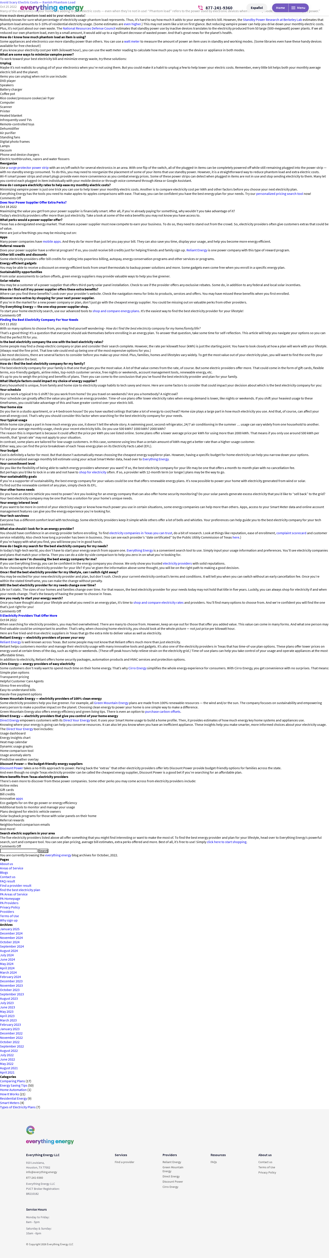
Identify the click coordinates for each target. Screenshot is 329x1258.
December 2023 (11, 981)
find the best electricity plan (20, 890)
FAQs (214, 1162)
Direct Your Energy (76, 720)
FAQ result (7, 881)
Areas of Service (11, 868)
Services (121, 1155)
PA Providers (9, 903)
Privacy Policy (10, 907)
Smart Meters (10, 1103)
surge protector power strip (28, 167)
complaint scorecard (291, 533)
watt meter (132, 41)
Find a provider (124, 1162)
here (236, 537)
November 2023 (11, 985)
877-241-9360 (215, 7)
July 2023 (7, 1003)
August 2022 (9, 1050)
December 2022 (11, 1033)
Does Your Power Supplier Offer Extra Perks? (33, 202)
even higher (132, 24)
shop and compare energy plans (116, 311)
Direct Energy (9, 720)
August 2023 (9, 998)
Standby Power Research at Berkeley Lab (272, 19)
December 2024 (11, 933)
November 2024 (11, 937)
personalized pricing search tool (279, 193)
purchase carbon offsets (162, 711)
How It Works (9, 1094)
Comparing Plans (12, 1081)
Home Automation (13, 1089)
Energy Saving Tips (13, 1085)
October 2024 (10, 942)
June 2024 (7, 959)
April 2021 (7, 1072)
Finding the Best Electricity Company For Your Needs (39, 319)
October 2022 (10, 1042)
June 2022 (7, 1059)
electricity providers (177, 563)
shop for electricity (92, 472)
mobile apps (52, 241)
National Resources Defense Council (89, 28)
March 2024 (8, 972)
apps (19, 798)
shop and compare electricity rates (158, 602)
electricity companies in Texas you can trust (140, 533)
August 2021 (9, 1068)
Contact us (7, 877)
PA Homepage (10, 898)
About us (6, 864)
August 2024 (9, 950)
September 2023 (12, 994)
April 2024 (7, 968)
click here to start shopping (226, 842)
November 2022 (11, 1037)
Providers (7, 911)
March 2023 (8, 1020)
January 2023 (10, 1029)
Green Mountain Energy (111, 703)
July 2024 (7, 955)
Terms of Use (9, 916)
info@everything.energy (41, 1172)
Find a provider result (15, 885)
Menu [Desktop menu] (298, 7)
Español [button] (257, 7)
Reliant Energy (196, 250)
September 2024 (12, 946)
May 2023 (6, 1011)
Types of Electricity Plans (18, 1107)
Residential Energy (13, 1098)
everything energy (58, 855)
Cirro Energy (137, 668)
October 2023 (10, 990)
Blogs (4, 872)
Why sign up (9, 920)
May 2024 (6, 963)
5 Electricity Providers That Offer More (28, 615)
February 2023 (10, 1024)
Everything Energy (155, 459)
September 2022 (12, 1046)
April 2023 (7, 1016)
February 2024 (10, 977)
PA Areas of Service (14, 894)
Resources (218, 1155)
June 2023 (7, 1007)
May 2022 (6, 1063)
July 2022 (7, 1055)
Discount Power (11, 768)
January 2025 (10, 929)
